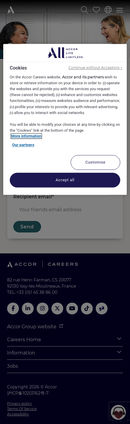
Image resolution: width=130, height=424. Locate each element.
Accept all (65, 180)
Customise (95, 162)
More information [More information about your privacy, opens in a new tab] (26, 136)
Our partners (23, 145)
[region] (65, 119)
